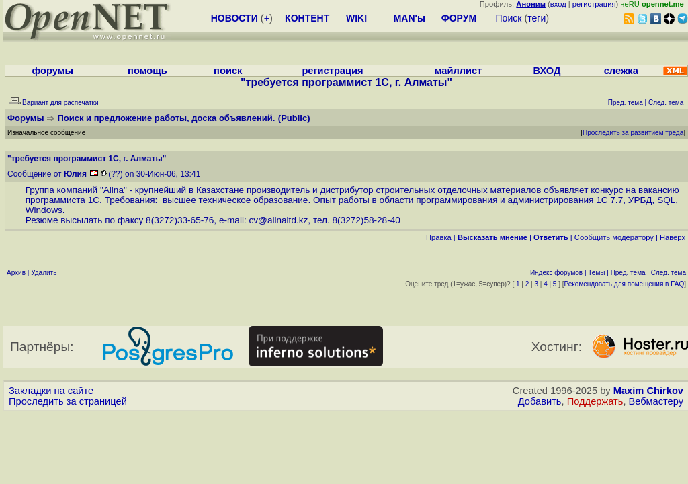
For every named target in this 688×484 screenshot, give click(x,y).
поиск (228, 70)
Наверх (672, 237)
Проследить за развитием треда (633, 132)
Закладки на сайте (51, 390)
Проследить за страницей (68, 401)
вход (558, 4)
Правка (439, 237)
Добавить (540, 401)
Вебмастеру (656, 401)
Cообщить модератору (614, 237)
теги (536, 18)
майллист (458, 70)
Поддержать (595, 401)
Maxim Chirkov (648, 390)
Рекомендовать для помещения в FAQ (624, 284)
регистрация (594, 4)
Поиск (509, 18)
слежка (621, 70)
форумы (52, 70)
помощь (147, 70)
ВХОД (546, 70)
